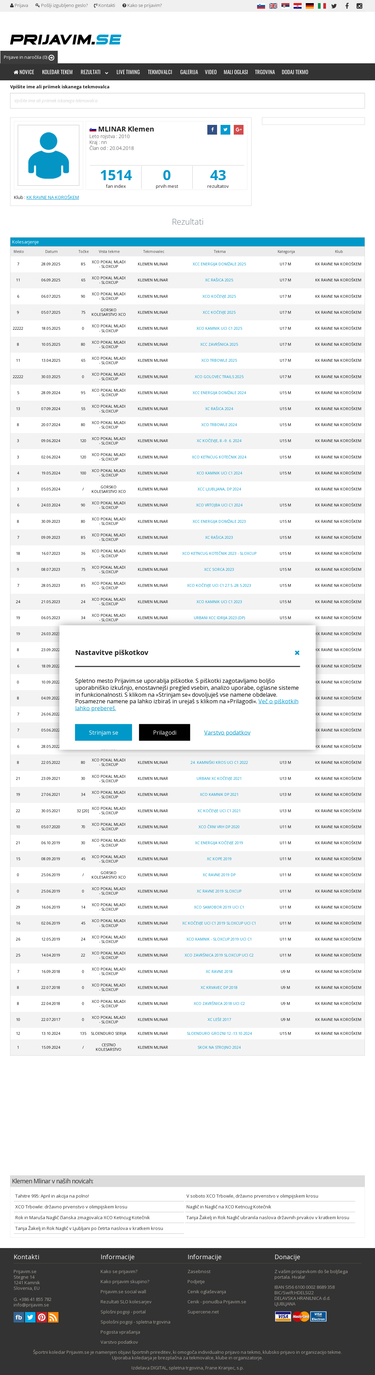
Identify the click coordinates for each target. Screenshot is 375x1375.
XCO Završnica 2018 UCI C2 (219, 1003)
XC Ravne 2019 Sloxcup (219, 891)
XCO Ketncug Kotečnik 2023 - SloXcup (219, 553)
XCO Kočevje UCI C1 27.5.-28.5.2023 (219, 585)
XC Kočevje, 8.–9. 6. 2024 (219, 440)
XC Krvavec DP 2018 (219, 987)
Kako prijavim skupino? (125, 1281)
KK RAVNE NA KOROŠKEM (52, 197)
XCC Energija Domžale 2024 (219, 392)
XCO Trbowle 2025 (219, 360)
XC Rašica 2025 (219, 280)
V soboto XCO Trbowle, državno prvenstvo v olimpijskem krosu (252, 1196)
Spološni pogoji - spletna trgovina (135, 1322)
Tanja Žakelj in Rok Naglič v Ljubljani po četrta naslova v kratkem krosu (89, 1228)
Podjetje (196, 1281)
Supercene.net (203, 1312)
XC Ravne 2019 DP (219, 874)
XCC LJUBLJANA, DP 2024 (219, 489)
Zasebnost (199, 1271)
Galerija (189, 71)
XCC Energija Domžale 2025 (219, 264)
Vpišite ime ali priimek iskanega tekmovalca (60, 86)
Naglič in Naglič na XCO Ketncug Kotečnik (228, 1207)
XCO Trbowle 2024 (219, 424)
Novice (24, 71)
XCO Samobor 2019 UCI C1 (219, 907)
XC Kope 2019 (219, 858)
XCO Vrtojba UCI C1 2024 (219, 505)
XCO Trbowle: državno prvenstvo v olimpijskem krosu (71, 1207)
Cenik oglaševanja (207, 1291)
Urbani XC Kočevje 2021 (219, 778)
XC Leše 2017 (219, 1019)
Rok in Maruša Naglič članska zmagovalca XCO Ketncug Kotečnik (82, 1217)
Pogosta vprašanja (120, 1332)
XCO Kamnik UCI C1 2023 (219, 601)
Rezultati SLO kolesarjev (126, 1301)
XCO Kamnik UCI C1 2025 (219, 328)
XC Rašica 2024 (219, 408)
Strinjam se (103, 732)
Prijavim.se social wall (123, 1291)
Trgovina (265, 71)
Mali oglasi (236, 71)
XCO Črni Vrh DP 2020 (219, 826)
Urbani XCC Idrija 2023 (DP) (219, 617)
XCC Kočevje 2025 (219, 312)
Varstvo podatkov (227, 732)
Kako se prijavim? (142, 5)
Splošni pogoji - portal (123, 1312)
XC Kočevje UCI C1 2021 (219, 810)
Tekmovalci (160, 71)
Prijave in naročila (29, 57)
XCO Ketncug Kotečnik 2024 (219, 457)
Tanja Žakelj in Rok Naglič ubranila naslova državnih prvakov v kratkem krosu (267, 1217)
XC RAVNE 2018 (219, 971)
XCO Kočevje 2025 (219, 296)
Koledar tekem (57, 71)
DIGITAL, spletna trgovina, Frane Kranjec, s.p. (197, 1368)
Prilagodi (164, 732)
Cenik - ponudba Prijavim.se (217, 1301)
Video (211, 71)
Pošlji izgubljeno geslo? (61, 5)
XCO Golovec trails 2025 (219, 376)
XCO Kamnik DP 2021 (219, 794)
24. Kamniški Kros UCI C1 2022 (219, 762)
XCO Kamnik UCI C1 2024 (219, 473)
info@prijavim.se (31, 1305)
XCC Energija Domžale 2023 (219, 521)
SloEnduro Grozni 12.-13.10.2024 (219, 1033)
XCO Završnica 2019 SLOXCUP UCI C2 (219, 955)
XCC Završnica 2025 (219, 344)
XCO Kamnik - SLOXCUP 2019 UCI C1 (219, 939)
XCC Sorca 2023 (219, 569)
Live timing (128, 71)
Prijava (19, 5)
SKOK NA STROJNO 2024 (219, 1047)
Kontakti (104, 5)
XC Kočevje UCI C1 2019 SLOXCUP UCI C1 (219, 923)
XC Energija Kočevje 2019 (219, 842)
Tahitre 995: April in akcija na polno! (52, 1196)
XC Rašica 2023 (219, 537)
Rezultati (95, 71)
